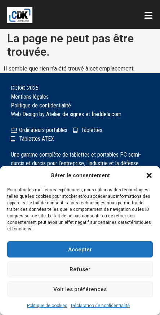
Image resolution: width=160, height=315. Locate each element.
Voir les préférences (80, 289)
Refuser (80, 269)
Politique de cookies (47, 305)
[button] (149, 175)
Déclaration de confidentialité (100, 305)
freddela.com (106, 114)
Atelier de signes (65, 114)
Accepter (80, 249)
